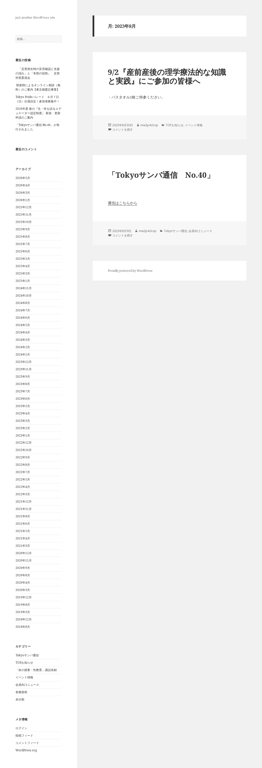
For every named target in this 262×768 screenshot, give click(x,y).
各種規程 (21, 692)
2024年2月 (22, 347)
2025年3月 (22, 273)
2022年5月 (22, 479)
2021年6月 (22, 523)
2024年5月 (22, 325)
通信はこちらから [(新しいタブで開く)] (122, 202)
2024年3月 (22, 340)
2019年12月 (23, 597)
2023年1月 (22, 435)
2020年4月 (22, 582)
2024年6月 (22, 317)
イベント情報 (24, 677)
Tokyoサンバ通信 (27, 655)
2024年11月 (23, 288)
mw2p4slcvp (149, 125)
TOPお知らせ (24, 662)
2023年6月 (22, 399)
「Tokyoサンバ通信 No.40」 (161, 175)
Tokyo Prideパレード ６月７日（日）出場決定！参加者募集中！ (37, 99)
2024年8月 (22, 303)
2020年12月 (23, 553)
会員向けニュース (27, 685)
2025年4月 (22, 266)
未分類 (19, 699)
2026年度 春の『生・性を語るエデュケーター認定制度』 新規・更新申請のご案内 (38, 113)
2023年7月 (22, 391)
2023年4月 (22, 413)
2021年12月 (23, 501)
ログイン (21, 728)
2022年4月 (22, 487)
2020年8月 (22, 575)
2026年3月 (22, 193)
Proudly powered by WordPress (130, 271)
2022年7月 (22, 472)
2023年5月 (22, 406)
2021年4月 (22, 538)
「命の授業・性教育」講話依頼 (36, 670)
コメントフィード (27, 743)
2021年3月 (22, 546)
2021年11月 (23, 509)
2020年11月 (23, 560)
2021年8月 (22, 516)
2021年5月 (22, 531)
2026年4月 (22, 185)
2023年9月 (22, 376)
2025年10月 (23, 222)
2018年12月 (23, 619)
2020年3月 (22, 590)
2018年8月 (22, 627)
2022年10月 (23, 450)
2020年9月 (22, 568)
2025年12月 (23, 207)
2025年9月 (22, 229)
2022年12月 (23, 442)
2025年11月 (23, 214)
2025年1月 (22, 281)
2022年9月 (22, 457)
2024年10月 (23, 295)
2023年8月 (22, 384)
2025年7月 (22, 244)
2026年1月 (22, 200)
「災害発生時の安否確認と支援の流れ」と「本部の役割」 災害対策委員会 (37, 73)
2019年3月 (22, 612)
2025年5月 (22, 259)
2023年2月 (22, 428)
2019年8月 (22, 605)
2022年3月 (22, 494)
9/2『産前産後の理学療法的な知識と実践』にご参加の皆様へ (167, 76)
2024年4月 (22, 332)
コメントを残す (122, 129)
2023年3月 (22, 421)
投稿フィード (24, 735)
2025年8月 (22, 236)
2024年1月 (22, 354)
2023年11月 (23, 369)
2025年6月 (22, 251)
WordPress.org (26, 750)
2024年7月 (22, 310)
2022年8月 (22, 465)
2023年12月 (23, 362)
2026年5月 (22, 178)
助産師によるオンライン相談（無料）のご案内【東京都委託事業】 (37, 87)
